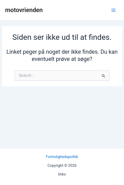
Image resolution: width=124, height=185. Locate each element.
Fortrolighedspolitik (62, 156)
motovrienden (24, 10)
